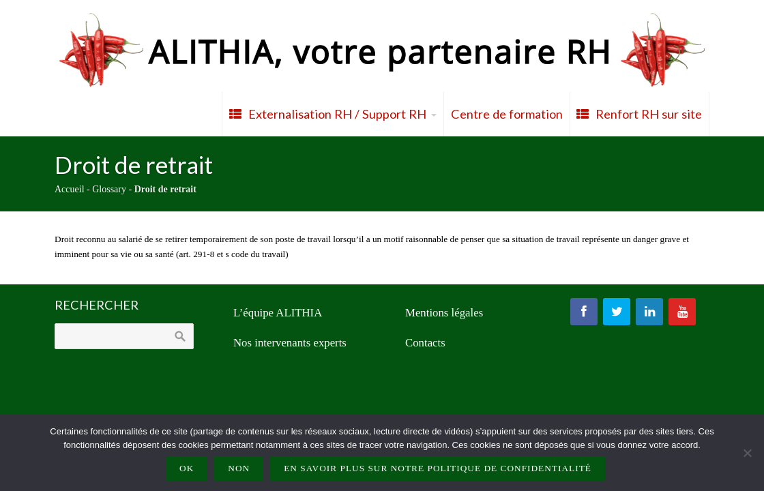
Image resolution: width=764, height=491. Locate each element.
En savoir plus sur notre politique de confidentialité (437, 468)
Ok (186, 468)
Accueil (70, 189)
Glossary (109, 189)
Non (239, 468)
